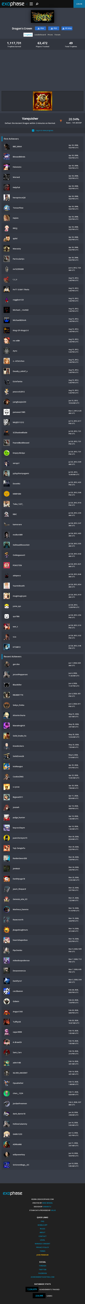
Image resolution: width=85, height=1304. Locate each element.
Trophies (28, 34)
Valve (53, 1210)
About (42, 1232)
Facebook (42, 1273)
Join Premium (42, 1255)
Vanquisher (30, 118)
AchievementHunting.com (42, 1277)
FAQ (42, 1221)
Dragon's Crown (22, 28)
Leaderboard (40, 34)
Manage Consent (42, 1243)
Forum (57, 34)
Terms (42, 1251)
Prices (50, 34)
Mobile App (42, 1225)
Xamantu (47, 1206)
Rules (42, 1229)
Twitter (42, 1269)
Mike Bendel (47, 1203)
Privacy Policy (42, 1247)
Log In (79, 4)
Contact (43, 1236)
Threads (42, 1266)
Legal (42, 1240)
